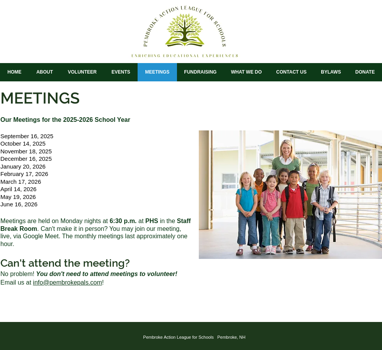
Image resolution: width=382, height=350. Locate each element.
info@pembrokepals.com (67, 282)
